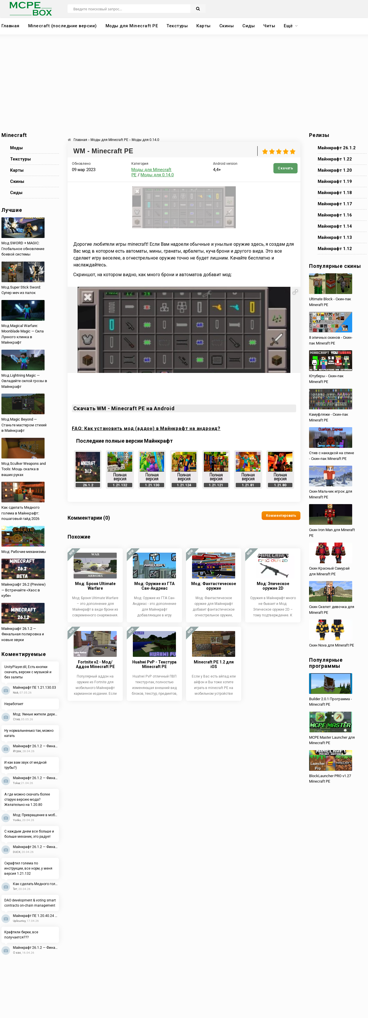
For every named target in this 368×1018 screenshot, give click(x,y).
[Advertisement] (184, 83)
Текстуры (177, 25)
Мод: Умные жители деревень (36, 714)
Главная (10, 25)
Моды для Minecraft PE (132, 25)
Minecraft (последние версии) (62, 25)
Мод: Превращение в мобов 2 (36, 815)
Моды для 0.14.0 (157, 174)
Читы (269, 25)
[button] (295, 292)
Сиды (248, 25)
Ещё (288, 25)
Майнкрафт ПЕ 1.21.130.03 (34, 688)
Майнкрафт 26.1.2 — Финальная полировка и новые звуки (36, 746)
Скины (226, 25)
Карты (203, 25)
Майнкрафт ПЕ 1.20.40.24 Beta (36, 916)
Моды (16, 147)
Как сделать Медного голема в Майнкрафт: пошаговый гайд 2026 (36, 884)
